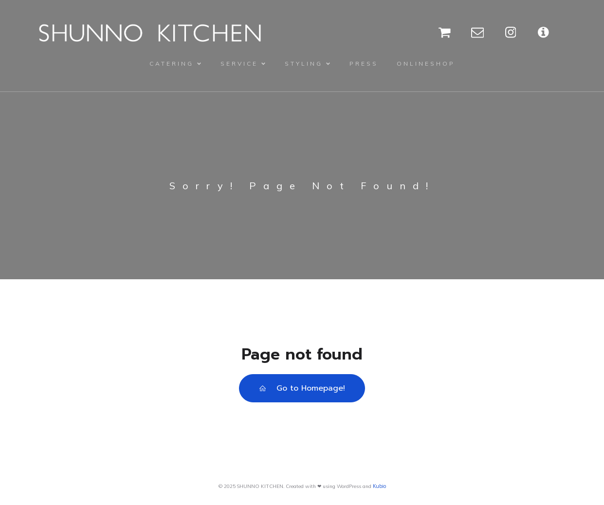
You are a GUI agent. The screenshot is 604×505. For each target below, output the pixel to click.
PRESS (363, 63)
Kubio (379, 486)
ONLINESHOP (426, 63)
